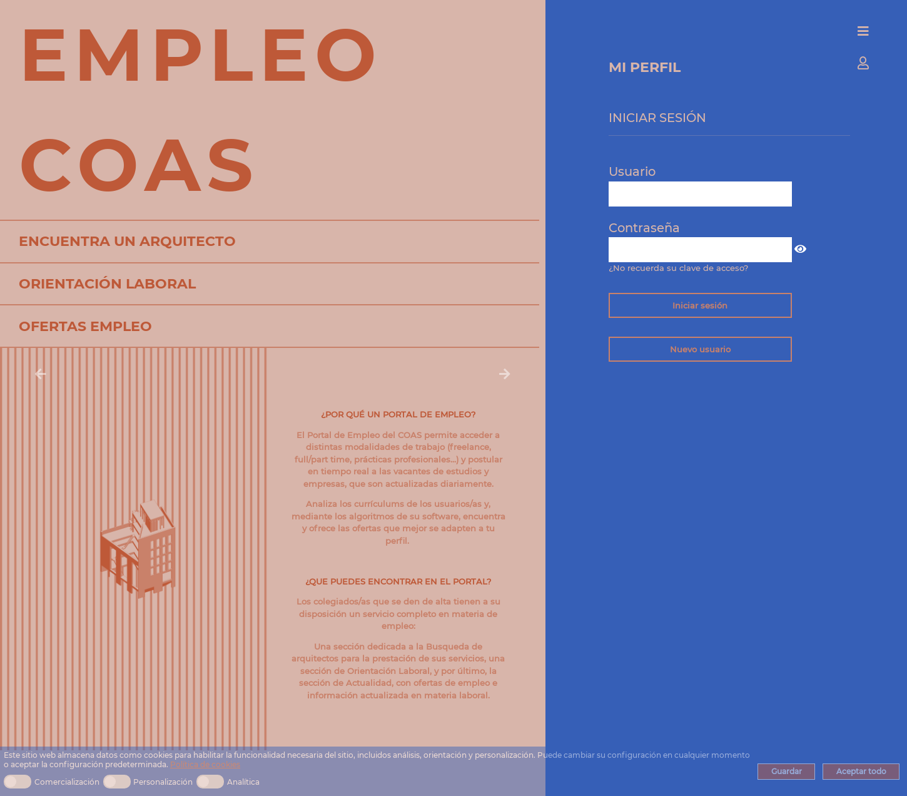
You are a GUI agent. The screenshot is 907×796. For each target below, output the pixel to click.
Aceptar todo (861, 771)
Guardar (786, 771)
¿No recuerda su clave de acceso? (678, 268)
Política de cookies (205, 764)
